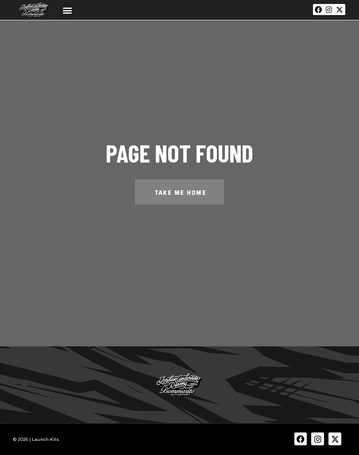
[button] (67, 10)
